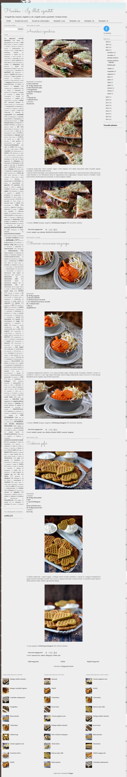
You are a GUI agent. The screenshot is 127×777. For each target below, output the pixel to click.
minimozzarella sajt (9, 329)
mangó (14, 313)
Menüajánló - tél (103, 21)
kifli (22, 237)
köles (5, 260)
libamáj (17, 293)
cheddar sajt (7, 92)
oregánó (6, 355)
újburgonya (17, 476)
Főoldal (8, 21)
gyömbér (18, 193)
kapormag (12, 217)
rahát (11, 385)
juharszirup (7, 209)
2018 (107, 100)
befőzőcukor (18, 72)
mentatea (14, 325)
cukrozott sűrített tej (9, 104)
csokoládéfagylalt (12, 116)
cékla (22, 88)
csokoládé (20, 114)
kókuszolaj (18, 246)
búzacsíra (6, 86)
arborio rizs (17, 54)
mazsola (17, 319)
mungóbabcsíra (17, 337)
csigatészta (14, 108)
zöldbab (6, 496)
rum (19, 395)
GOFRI (55, 655)
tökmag (18, 468)
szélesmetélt (7, 438)
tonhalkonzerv (15, 462)
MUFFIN (7, 337)
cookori (17, 98)
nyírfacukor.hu (19, 349)
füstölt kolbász (18, 171)
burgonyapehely (18, 82)
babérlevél (6, 66)
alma (22, 42)
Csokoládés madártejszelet (17, 697)
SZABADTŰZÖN (18, 428)
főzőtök (19, 167)
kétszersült (21, 235)
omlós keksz (19, 353)
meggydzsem (7, 323)
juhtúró (21, 209)
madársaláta (18, 299)
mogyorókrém (17, 331)
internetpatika (7, 205)
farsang (19, 147)
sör (20, 417)
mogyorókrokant (8, 333)
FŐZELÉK (12, 167)
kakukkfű (10, 211)
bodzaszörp (7, 76)
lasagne (8, 289)
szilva (19, 442)
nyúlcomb (9, 351)
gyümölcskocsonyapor (9, 199)
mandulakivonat (19, 309)
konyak (6, 259)
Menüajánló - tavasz (59, 21)
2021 (107, 47)
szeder (22, 434)
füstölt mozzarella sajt (9, 173)
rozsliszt (8, 395)
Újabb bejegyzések (33, 661)
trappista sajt (8, 474)
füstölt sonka (15, 177)
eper (18, 139)
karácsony (16, 219)
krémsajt (14, 265)
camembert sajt (7, 88)
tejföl (14, 450)
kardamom (14, 221)
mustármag (12, 339)
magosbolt (7, 303)
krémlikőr (6, 265)
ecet (22, 129)
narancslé (64, 432)
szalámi (8, 430)
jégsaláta (20, 207)
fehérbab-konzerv (18, 151)
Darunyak (54, 679)
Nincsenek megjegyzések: (35, 229)
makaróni (19, 305)
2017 (107, 102)
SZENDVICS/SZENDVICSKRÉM (56, 232)
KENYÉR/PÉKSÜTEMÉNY (12, 233)
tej (9, 450)
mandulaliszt (18, 311)
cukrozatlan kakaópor (14, 102)
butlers (19, 84)
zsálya (19, 500)
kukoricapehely (10, 270)
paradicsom (9, 365)
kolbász (6, 255)
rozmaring (6, 393)
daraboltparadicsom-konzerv (10, 120)
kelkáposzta (13, 229)
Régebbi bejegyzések (93, 661)
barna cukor (20, 68)
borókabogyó (17, 78)
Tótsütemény (96, 744)
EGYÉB (19, 133)
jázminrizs (6, 207)
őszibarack (9, 359)
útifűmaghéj (16, 478)
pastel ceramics (18, 367)
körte (9, 263)
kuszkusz (19, 270)
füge (5, 169)
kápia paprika (19, 215)
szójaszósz (7, 446)
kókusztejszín (13, 251)
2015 (107, 108)
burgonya (8, 82)
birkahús (20, 74)
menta (6, 325)
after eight (16, 42)
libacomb (10, 293)
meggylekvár (18, 323)
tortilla (14, 466)
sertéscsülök (18, 407)
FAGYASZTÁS (8, 143)
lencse (13, 289)
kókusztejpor (20, 248)
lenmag (19, 289)
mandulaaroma (10, 309)
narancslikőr (7, 345)
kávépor (14, 223)
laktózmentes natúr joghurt (12, 273)
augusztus (110, 74)
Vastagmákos (13, 707)
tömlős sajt (17, 470)
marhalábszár (10, 317)
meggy (18, 321)
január (109, 93)
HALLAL (19, 199)
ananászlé (6, 50)
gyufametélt (7, 197)
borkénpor (6, 78)
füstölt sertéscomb (12, 175)
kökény (20, 259)
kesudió (9, 235)
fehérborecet (15, 153)
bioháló (34, 232)
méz (18, 327)
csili (20, 108)
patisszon (6, 369)
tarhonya (6, 448)
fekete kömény (11, 155)
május (109, 82)
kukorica (21, 265)
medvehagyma (8, 321)
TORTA (21, 464)
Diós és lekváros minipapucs (60, 734)
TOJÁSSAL (17, 460)
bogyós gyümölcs (16, 76)
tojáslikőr (6, 460)
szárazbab (20, 430)
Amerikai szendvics (41, 31)
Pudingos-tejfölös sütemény (18, 679)
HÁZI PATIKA (17, 201)
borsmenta (6, 80)
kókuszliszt (9, 246)
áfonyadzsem (7, 42)
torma (14, 464)
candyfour (16, 88)
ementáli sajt (10, 139)
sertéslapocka (18, 411)
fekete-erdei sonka (17, 157)
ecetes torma (10, 131)
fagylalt (18, 143)
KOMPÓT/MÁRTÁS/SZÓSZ (12, 256)
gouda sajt (15, 189)
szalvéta (14, 430)
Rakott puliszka (14, 716)
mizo (19, 329)
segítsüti (19, 405)
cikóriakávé (9, 94)
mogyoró (7, 331)
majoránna (6, 305)
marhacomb (9, 315)
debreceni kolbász (8, 127)
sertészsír (13, 413)
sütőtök (19, 426)
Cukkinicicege (14, 734)
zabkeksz (6, 492)
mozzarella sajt (18, 335)
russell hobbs (8, 397)
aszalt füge (15, 58)
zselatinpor (7, 504)
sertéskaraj (10, 411)
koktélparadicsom (8, 242)
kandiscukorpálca (8, 215)
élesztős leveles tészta (9, 137)
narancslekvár (18, 343)
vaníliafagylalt (17, 480)
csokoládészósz (18, 119)
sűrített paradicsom (19, 419)
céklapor (9, 90)
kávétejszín (20, 223)
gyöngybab (7, 195)
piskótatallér (7, 377)
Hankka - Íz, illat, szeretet (28, 11)
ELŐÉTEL (20, 137)
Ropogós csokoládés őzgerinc (18, 688)
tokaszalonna (7, 462)
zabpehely (16, 492)
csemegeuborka (10, 106)
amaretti (13, 46)
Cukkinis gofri (37, 443)
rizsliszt (21, 389)
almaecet (9, 44)
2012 (107, 116)
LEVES (20, 291)
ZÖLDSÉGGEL (9, 500)
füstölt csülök (20, 169)
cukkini (43, 655)
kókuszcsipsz (20, 244)
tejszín (6, 452)
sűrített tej (8, 421)
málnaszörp (13, 307)
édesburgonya (7, 133)
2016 (107, 105)
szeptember (110, 71)
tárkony (19, 448)
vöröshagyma (10, 490)
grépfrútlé (9, 193)
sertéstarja (6, 413)
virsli (7, 486)
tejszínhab (15, 452)
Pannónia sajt (14, 363)
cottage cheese (7, 100)
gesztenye (17, 185)
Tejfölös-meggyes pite (99, 753)
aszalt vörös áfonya (17, 62)
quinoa (5, 385)
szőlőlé (19, 446)
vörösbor (20, 488)
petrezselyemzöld (8, 373)
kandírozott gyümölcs (16, 213)
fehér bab (6, 149)
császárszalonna (19, 104)
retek (14, 387)
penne (17, 371)
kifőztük (42, 232)
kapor (5, 217)
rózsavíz (21, 393)
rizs (16, 389)
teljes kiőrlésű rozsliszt (10, 456)
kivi (21, 240)
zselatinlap (18, 502)
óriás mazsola (14, 355)
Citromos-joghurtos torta (17, 744)
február (109, 91)
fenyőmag (7, 159)
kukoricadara (9, 266)
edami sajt (18, 131)
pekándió (6, 371)
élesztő (17, 135)
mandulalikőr (9, 311)
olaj (5, 353)
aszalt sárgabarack (16, 60)
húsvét (18, 203)
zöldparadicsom (14, 498)
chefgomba (14, 92)
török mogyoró (17, 472)
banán (14, 68)
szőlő (14, 446)
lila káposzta (16, 295)
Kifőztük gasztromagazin (59, 223)
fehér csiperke (14, 149)
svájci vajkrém (7, 428)
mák (12, 305)
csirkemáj (17, 112)
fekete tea (8, 157)
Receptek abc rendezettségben (40, 21)
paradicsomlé (18, 365)
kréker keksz (17, 263)
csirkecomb (7, 112)
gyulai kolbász (17, 197)
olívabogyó (11, 353)
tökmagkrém (7, 470)
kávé (7, 223)
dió (18, 127)
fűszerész (17, 179)
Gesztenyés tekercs (15, 753)
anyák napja (18, 50)
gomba (19, 187)
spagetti (6, 419)
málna (6, 307)
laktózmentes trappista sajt (12, 283)
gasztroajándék (16, 183)
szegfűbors (9, 436)
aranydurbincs (7, 54)
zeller (14, 494)
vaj (22, 478)
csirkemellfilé (8, 114)
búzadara (16, 86)
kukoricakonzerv (10, 269)
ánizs (12, 50)
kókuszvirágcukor (9, 253)
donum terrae (7, 129)
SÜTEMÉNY (18, 422)
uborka (6, 476)
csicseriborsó (7, 108)
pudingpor (7, 381)
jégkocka (13, 207)
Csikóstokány (14, 725)
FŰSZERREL (17, 181)
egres (14, 133)
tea (5, 450)
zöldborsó (13, 496)
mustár (5, 339)
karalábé (6, 221)
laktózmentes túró (11, 285)
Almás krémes (56, 744)
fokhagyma (49, 655)
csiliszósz (6, 110)
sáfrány (19, 397)
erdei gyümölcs (16, 141)
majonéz (17, 303)
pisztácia (16, 377)
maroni (18, 317)
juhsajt (14, 209)
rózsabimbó (14, 393)
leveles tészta (8, 291)
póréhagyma (18, 379)
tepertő (19, 456)
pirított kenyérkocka (16, 375)
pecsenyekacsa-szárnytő (16, 369)
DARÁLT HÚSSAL (9, 124)
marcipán (21, 313)
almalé (15, 44)
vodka (12, 486)
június (109, 79)
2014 (107, 111)
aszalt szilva (7, 62)
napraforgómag (20, 339)
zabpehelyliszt (7, 494)
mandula (21, 307)
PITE (21, 377)
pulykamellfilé (17, 383)
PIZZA (9, 379)
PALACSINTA (16, 361)
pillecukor (6, 375)
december (110, 52)
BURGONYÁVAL (9, 84)
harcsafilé (6, 201)
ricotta (11, 389)
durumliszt (16, 129)
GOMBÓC (7, 189)
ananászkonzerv (16, 48)
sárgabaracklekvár (18, 401)
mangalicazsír (7, 313)
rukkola (14, 395)
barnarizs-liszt (36, 655)
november (110, 55)
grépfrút (21, 191)
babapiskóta (16, 64)
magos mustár (17, 301)
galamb (6, 183)
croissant (15, 100)
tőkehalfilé (21, 466)
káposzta (19, 217)
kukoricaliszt (20, 269)
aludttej (7, 46)
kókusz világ (8, 244)
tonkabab (8, 464)
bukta (22, 80)
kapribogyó (7, 219)
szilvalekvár (7, 444)
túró (18, 474)
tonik (22, 462)
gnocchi (6, 187)
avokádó (6, 64)
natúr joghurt (19, 347)
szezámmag (12, 442)
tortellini (9, 466)
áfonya (18, 40)
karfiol (21, 221)
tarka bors (13, 448)
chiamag (21, 92)
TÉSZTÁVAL (8, 458)
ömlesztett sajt (19, 357)
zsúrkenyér (20, 504)
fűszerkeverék (8, 181)
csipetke (13, 110)
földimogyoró (15, 163)
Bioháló (36, 223)
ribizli (5, 389)
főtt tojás (12, 165)
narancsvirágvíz (8, 347)
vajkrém (9, 480)
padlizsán (6, 361)
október (109, 68)
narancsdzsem (18, 341)
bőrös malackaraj (15, 80)
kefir (19, 225)
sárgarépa (71, 432)
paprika (21, 363)
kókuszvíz (18, 253)
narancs (8, 341)
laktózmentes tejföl (11, 279)
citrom (18, 94)
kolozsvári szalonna (16, 255)
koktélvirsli (18, 242)
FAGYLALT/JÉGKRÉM (11, 145)
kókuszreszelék (8, 248)
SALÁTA (15, 399)
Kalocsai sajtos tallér (57, 753)
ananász (6, 48)
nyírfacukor (10, 349)
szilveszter (18, 444)
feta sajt (15, 159)
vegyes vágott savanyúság (10, 484)
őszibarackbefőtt (18, 359)
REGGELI (18, 385)
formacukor (7, 163)
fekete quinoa (20, 155)
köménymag (12, 260)
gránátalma (14, 191)
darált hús (19, 122)
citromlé (39, 432)
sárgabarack (7, 401)
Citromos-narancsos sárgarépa (48, 243)
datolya (19, 124)
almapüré (21, 44)
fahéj (5, 147)
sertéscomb (7, 407)
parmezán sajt (7, 367)
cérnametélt (18, 90)
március (109, 88)
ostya (12, 357)
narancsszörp (17, 345)
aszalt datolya (7, 58)
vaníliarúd (7, 482)
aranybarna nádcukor (11, 52)
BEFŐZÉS (7, 72)
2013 (107, 114)
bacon (17, 66)
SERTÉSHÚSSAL (18, 409)
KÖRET (59, 432)
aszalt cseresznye (17, 56)
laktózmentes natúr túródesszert (12, 275)
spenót (11, 419)
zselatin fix (7, 502)
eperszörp (6, 141)
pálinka (6, 363)
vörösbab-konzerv (11, 488)
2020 (107, 50)
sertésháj (6, 409)
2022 (107, 44)
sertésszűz (21, 413)
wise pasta (19, 490)
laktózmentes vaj (8, 286)
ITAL (17, 205)
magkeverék (7, 301)
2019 (107, 97)
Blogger (71, 773)
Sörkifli (12, 762)
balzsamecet (7, 68)
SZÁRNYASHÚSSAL (10, 434)
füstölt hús (9, 171)
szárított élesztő (14, 432)
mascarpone (7, 319)
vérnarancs (21, 484)
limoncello (8, 297)
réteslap (20, 387)
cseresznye (19, 106)
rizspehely (9, 391)
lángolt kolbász (19, 286)
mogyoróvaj (18, 333)
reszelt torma (7, 387)
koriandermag (13, 259)
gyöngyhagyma (17, 195)
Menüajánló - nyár (75, 21)
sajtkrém (6, 399)
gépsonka (7, 185)
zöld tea (20, 494)
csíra (38, 232)
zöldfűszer (20, 496)
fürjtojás (11, 169)
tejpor (20, 450)
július (109, 77)
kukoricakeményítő (19, 266)
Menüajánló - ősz (89, 21)
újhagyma (7, 478)
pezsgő (18, 373)
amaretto (20, 46)
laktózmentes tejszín (11, 280)
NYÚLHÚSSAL (17, 351)
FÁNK (12, 147)
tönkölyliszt (7, 472)
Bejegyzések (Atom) (67, 666)
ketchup (14, 235)
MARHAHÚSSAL (19, 315)
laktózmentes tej (10, 276)
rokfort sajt (18, 391)
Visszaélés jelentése (110, 125)
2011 (107, 119)
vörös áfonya (20, 486)
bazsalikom (18, 70)
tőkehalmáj (9, 468)
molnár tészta (8, 335)
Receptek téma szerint (21, 21)
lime (22, 295)
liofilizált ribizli (18, 297)
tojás (59, 655)
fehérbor (48, 432)
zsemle (14, 504)
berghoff (6, 74)
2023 (107, 42)
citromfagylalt (7, 96)
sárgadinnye (10, 403)
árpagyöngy (7, 56)
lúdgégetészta (7, 299)
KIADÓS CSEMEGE (12, 237)
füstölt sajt (20, 173)
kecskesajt (10, 225)
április (109, 85)
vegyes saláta (18, 482)
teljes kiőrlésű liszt (15, 454)
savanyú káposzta (9, 405)
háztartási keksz (8, 203)
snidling (11, 415)
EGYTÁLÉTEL (8, 135)
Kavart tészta (55, 707)
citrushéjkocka (7, 98)
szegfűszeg (18, 436)
